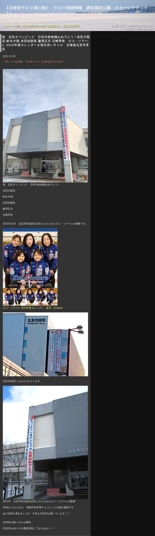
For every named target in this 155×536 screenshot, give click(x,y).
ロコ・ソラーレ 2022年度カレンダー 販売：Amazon (33, 268)
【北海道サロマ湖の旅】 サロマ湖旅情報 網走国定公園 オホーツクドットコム (76, 10)
